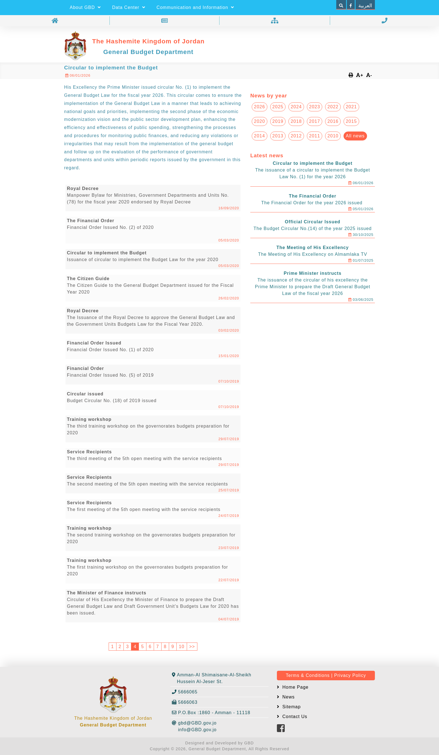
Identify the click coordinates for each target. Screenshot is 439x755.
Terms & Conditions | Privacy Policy (326, 675)
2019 (278, 121)
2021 (351, 106)
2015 (351, 121)
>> (192, 646)
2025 (278, 106)
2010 (332, 135)
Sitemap (291, 706)
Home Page (295, 687)
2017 (314, 121)
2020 (259, 121)
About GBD (85, 7)
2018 (296, 121)
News (288, 697)
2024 (296, 106)
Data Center (128, 7)
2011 (314, 135)
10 (182, 646)
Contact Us (294, 716)
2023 (314, 106)
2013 (278, 135)
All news (355, 135)
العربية (365, 5)
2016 (332, 121)
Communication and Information (195, 7)
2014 (259, 135)
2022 (332, 106)
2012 (296, 135)
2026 (259, 106)
